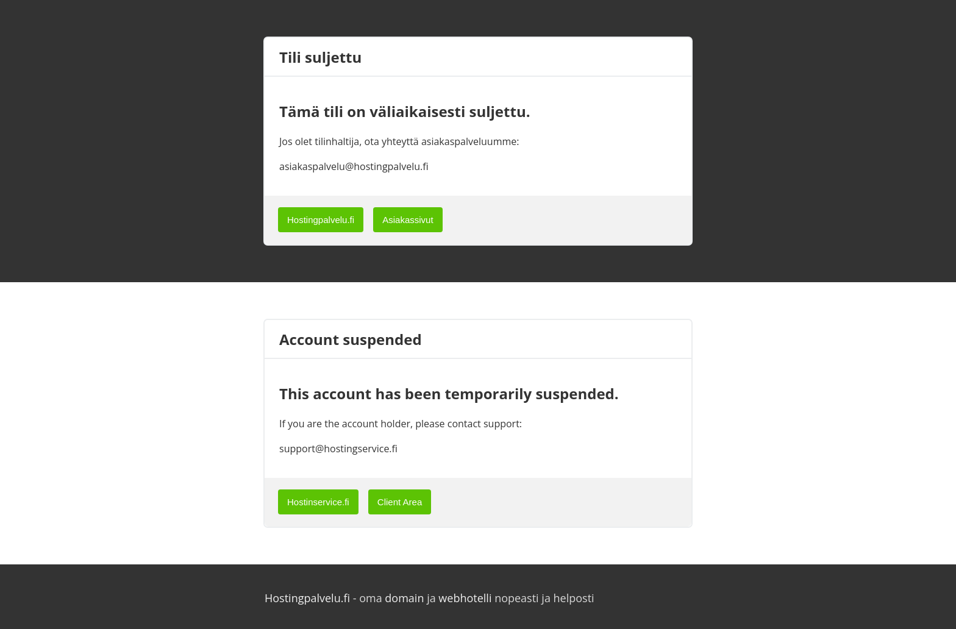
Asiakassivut (407, 220)
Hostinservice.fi (318, 502)
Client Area (399, 502)
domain (404, 598)
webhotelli (464, 598)
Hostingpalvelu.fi (320, 220)
